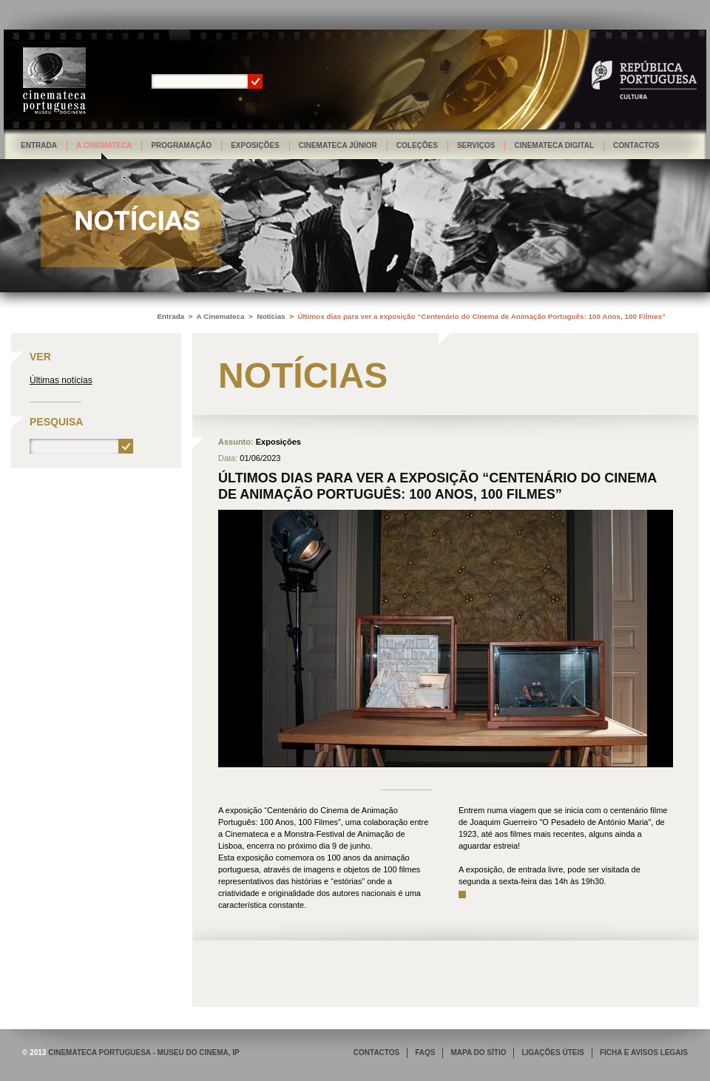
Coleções (417, 145)
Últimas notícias (61, 380)
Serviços (476, 145)
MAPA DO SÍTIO (478, 1052)
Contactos (636, 145)
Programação (181, 145)
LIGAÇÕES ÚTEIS (552, 1052)
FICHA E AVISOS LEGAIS (644, 1052)
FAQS (425, 1052)
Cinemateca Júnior (338, 145)
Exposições (255, 145)
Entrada (39, 145)
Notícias (271, 316)
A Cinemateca (104, 145)
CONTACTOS (376, 1052)
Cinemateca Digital (554, 145)
